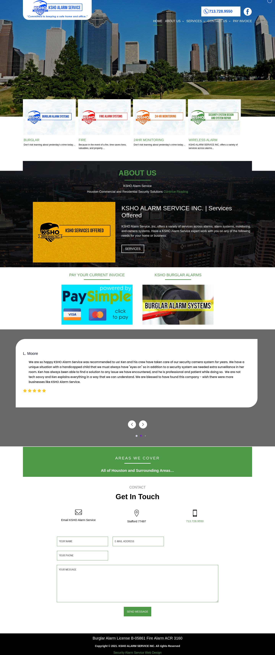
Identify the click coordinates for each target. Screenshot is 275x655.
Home (157, 21)
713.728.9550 (220, 11)
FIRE (82, 140)
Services (195, 21)
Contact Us (219, 21)
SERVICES (133, 248)
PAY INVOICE (242, 21)
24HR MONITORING (149, 140)
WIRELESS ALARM (203, 140)
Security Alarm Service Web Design (137, 652)
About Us (174, 21)
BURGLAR (31, 140)
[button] (138, 436)
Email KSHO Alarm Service (78, 520)
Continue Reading (175, 191)
